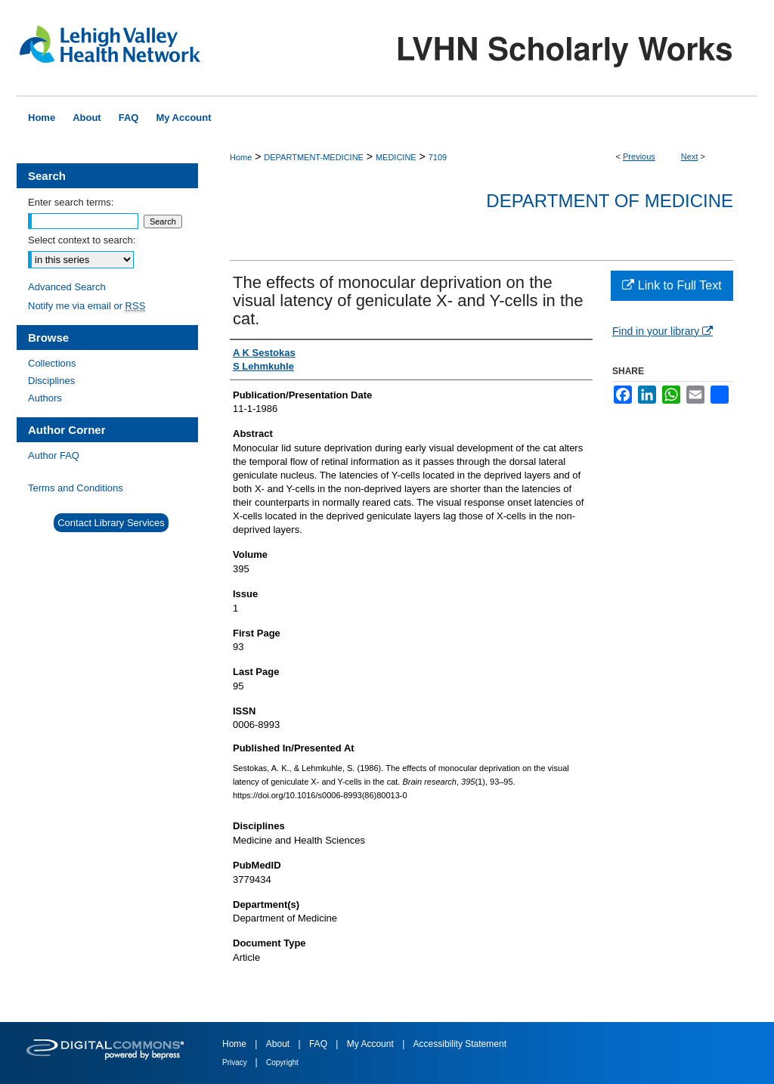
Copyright (282, 1062)
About (279, 1044)
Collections (52, 363)
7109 (438, 157)
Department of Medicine (609, 200)
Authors (45, 398)
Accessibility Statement (459, 1044)
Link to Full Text (671, 285)
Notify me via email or (86, 305)
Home (241, 157)
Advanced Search (67, 287)
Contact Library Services (111, 522)
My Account (371, 1044)
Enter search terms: (70, 202)
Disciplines (51, 380)
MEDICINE (396, 157)
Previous (639, 156)
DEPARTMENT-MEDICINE (314, 157)
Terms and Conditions (75, 488)
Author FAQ (53, 455)
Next (689, 156)
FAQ (319, 1044)
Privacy (235, 1062)
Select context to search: (81, 240)
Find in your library (662, 331)
